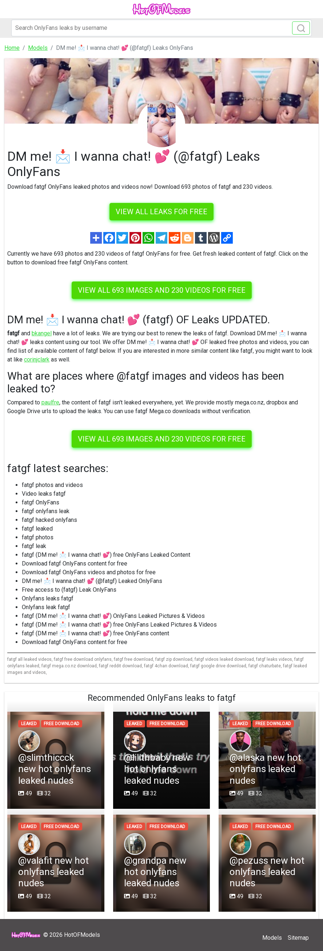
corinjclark (36, 359)
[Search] (161, 28)
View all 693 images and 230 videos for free (162, 290)
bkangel (42, 333)
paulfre (50, 402)
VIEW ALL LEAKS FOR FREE (161, 211)
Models (272, 937)
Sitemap (298, 937)
